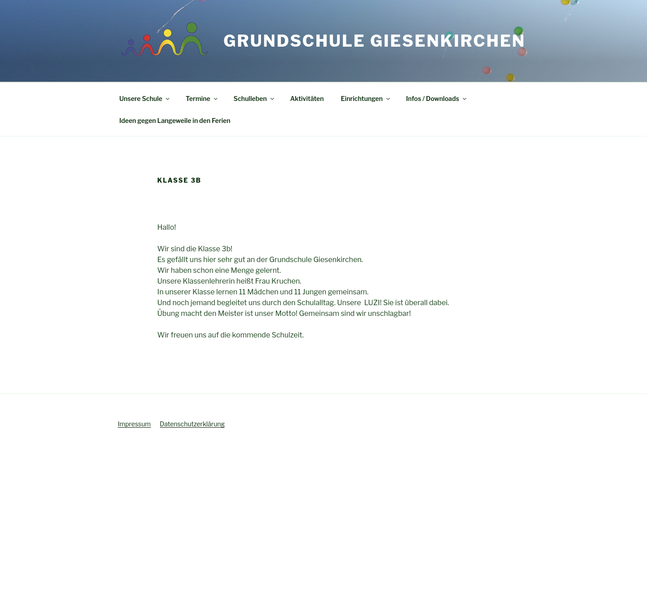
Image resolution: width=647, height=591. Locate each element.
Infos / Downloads (437, 98)
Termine (202, 98)
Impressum (134, 424)
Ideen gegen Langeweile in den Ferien (175, 120)
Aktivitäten (307, 98)
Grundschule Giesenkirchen (374, 41)
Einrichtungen (366, 98)
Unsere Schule (145, 98)
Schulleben (254, 98)
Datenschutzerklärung (192, 424)
